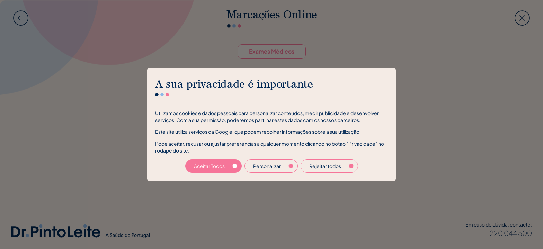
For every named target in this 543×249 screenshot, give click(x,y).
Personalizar (273, 166)
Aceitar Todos (215, 166)
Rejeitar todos (331, 166)
